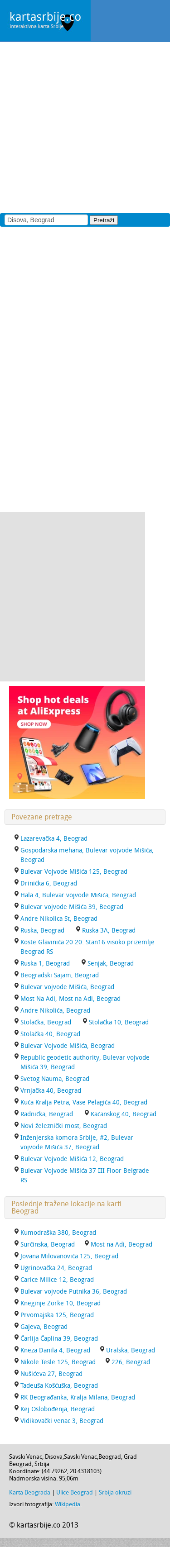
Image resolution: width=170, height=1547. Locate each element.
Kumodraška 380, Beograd (58, 1233)
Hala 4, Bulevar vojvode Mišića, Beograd (78, 895)
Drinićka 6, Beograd (48, 883)
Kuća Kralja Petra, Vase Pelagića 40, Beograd (83, 1102)
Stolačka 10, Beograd (119, 1022)
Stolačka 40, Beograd (50, 1034)
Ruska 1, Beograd (45, 963)
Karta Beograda (29, 1492)
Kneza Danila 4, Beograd (55, 1350)
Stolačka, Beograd (45, 1022)
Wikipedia (67, 1504)
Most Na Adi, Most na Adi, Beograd (70, 999)
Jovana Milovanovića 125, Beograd (69, 1256)
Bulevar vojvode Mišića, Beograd (67, 987)
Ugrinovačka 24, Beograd (56, 1268)
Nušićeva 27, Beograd (51, 1374)
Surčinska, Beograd (47, 1244)
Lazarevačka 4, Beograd (53, 839)
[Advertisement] (85, 127)
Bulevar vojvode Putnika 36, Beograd (73, 1291)
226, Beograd (131, 1362)
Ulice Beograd (74, 1492)
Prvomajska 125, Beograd (57, 1315)
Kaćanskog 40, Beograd (123, 1114)
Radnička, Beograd (46, 1114)
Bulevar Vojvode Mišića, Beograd (67, 1046)
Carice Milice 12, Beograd (57, 1280)
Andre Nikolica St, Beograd (58, 919)
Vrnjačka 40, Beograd (50, 1091)
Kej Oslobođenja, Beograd (57, 1409)
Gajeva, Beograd (44, 1327)
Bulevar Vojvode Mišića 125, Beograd (73, 872)
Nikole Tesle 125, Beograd (58, 1362)
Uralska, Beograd (130, 1350)
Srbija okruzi (115, 1492)
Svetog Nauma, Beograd (54, 1079)
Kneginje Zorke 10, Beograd (60, 1303)
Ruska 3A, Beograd (109, 930)
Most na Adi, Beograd (121, 1244)
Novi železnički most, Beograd (63, 1126)
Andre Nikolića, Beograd (55, 1010)
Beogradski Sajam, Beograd (59, 975)
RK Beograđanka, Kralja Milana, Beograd (77, 1397)
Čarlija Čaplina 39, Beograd (59, 1338)
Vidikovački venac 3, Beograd (61, 1421)
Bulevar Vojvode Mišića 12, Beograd (72, 1159)
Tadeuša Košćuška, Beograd (59, 1386)
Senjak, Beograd (110, 963)
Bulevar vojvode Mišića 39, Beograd (71, 907)
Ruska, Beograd (42, 930)
